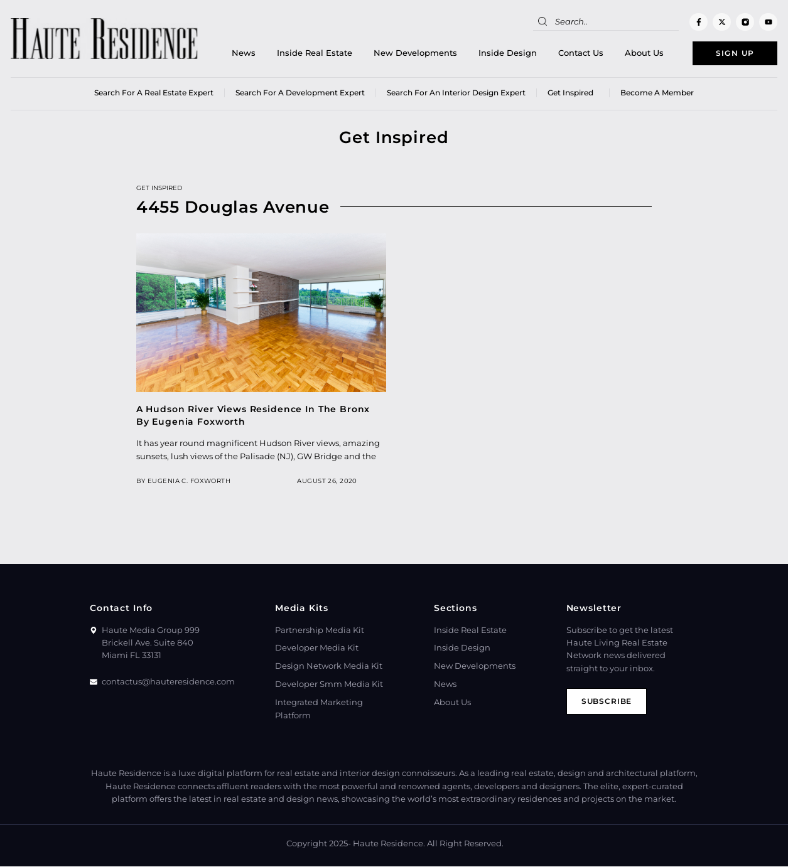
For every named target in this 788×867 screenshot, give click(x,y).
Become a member (657, 93)
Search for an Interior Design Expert (456, 93)
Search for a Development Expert (300, 93)
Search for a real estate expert (153, 93)
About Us (637, 53)
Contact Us (573, 53)
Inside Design (501, 53)
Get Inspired (573, 93)
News (237, 53)
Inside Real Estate (307, 53)
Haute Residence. (389, 844)
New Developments (408, 53)
